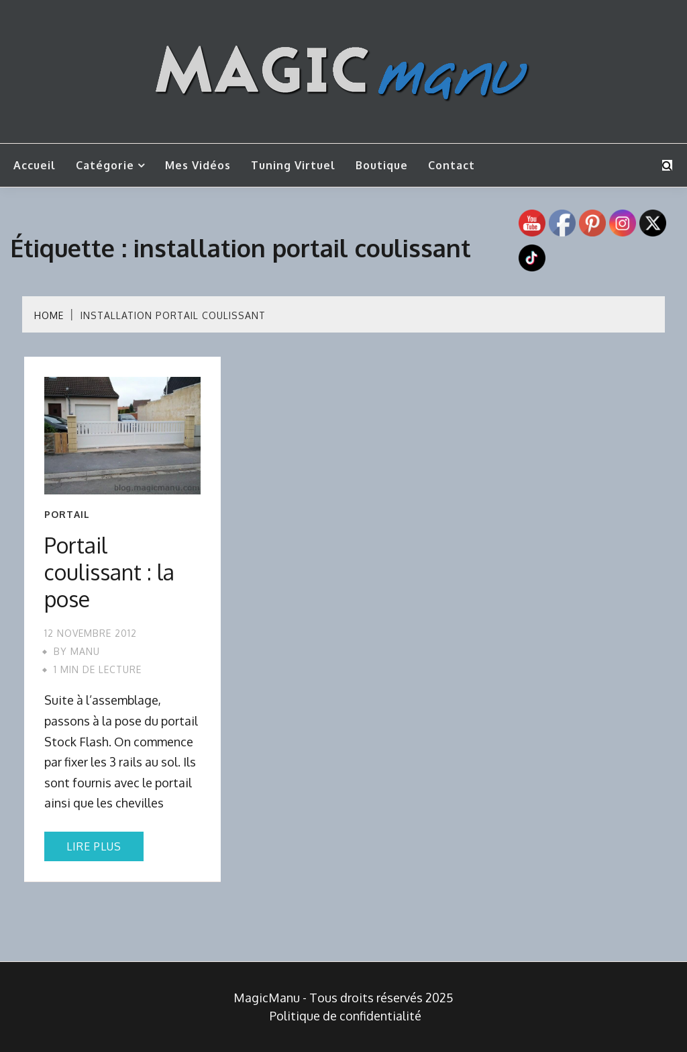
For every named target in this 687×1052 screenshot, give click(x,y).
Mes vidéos (198, 165)
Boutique (382, 165)
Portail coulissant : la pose (109, 572)
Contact (451, 165)
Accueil (34, 165)
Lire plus (93, 846)
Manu (85, 651)
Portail (67, 514)
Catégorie (105, 165)
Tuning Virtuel (293, 165)
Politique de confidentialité (345, 1015)
